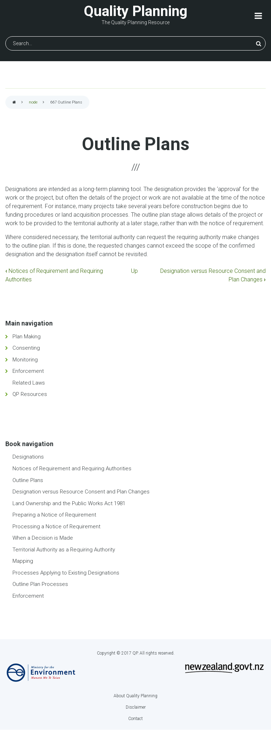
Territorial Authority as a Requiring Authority (63, 549)
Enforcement (28, 371)
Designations (28, 457)
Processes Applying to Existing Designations (65, 573)
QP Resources (29, 394)
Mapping (22, 561)
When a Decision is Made (42, 538)
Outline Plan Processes (40, 584)
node (33, 102)
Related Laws (28, 383)
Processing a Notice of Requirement (56, 526)
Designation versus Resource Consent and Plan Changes (81, 491)
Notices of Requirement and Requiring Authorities (71, 468)
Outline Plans (27, 480)
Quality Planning (135, 11)
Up (134, 271)
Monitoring (25, 359)
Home (14, 103)
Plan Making (26, 336)
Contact (135, 718)
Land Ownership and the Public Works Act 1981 (68, 503)
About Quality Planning (135, 696)
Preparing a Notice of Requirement (54, 515)
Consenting (26, 348)
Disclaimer (136, 707)
